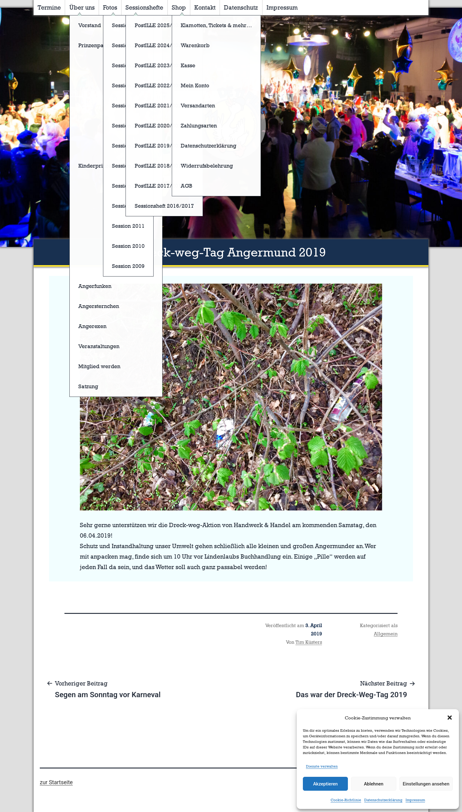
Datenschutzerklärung (383, 800)
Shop (179, 7)
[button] (450, 717)
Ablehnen (373, 784)
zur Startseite (56, 782)
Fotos (110, 7)
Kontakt (205, 7)
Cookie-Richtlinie (346, 800)
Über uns (82, 7)
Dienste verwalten (322, 766)
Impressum (415, 800)
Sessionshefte (144, 7)
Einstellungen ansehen (426, 784)
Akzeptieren (325, 784)
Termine (49, 7)
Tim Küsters (308, 642)
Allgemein (386, 634)
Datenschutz (241, 7)
